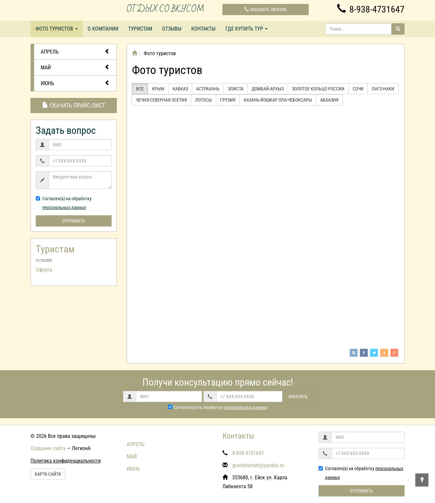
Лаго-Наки (383, 88)
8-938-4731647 (370, 9)
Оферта (44, 270)
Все (140, 88)
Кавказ (180, 88)
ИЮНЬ (75, 83)
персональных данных (64, 207)
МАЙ (75, 67)
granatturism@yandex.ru (258, 465)
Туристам (140, 29)
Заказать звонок (265, 9)
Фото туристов (56, 29)
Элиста (235, 88)
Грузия (228, 100)
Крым (158, 88)
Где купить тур (246, 29)
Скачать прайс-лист (73, 105)
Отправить (73, 221)
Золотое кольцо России (318, 88)
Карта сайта (48, 474)
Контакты (203, 29)
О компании (103, 29)
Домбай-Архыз (268, 88)
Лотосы (203, 100)
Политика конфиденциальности (66, 461)
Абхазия (329, 100)
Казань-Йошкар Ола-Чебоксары (278, 100)
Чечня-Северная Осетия (161, 100)
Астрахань (207, 88)
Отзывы (171, 29)
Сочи (358, 88)
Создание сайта (48, 448)
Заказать (298, 396)
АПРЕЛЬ (75, 51)
